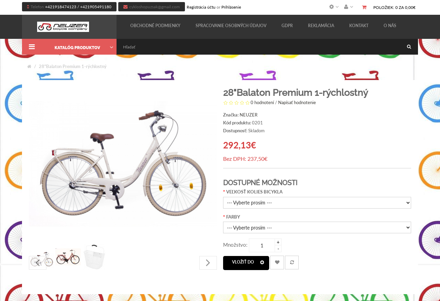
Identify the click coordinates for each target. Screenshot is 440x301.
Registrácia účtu (201, 7)
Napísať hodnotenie (297, 102)
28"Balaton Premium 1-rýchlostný (73, 66)
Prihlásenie (231, 7)
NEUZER (248, 115)
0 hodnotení (262, 102)
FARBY (233, 217)
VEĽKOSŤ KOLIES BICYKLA (254, 191)
